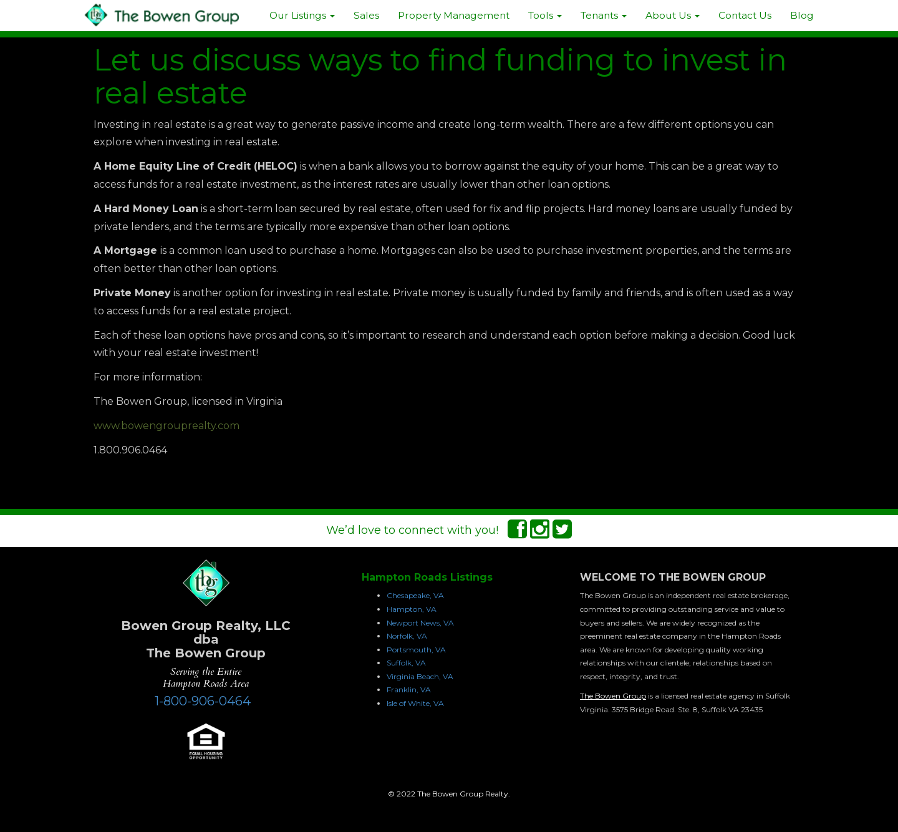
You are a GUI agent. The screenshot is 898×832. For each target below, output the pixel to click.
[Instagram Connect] (539, 533)
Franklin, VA (409, 689)
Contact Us (744, 15)
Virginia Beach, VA (420, 676)
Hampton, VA (412, 609)
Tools (545, 15)
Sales (366, 15)
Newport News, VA (420, 622)
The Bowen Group (613, 695)
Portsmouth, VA (416, 649)
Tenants (604, 15)
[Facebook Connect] (517, 533)
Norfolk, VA (407, 636)
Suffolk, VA (406, 662)
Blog (802, 15)
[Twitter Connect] (562, 533)
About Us (672, 15)
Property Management (453, 15)
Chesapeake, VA (415, 595)
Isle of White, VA (415, 703)
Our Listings (302, 15)
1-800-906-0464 (203, 701)
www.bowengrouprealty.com (166, 426)
